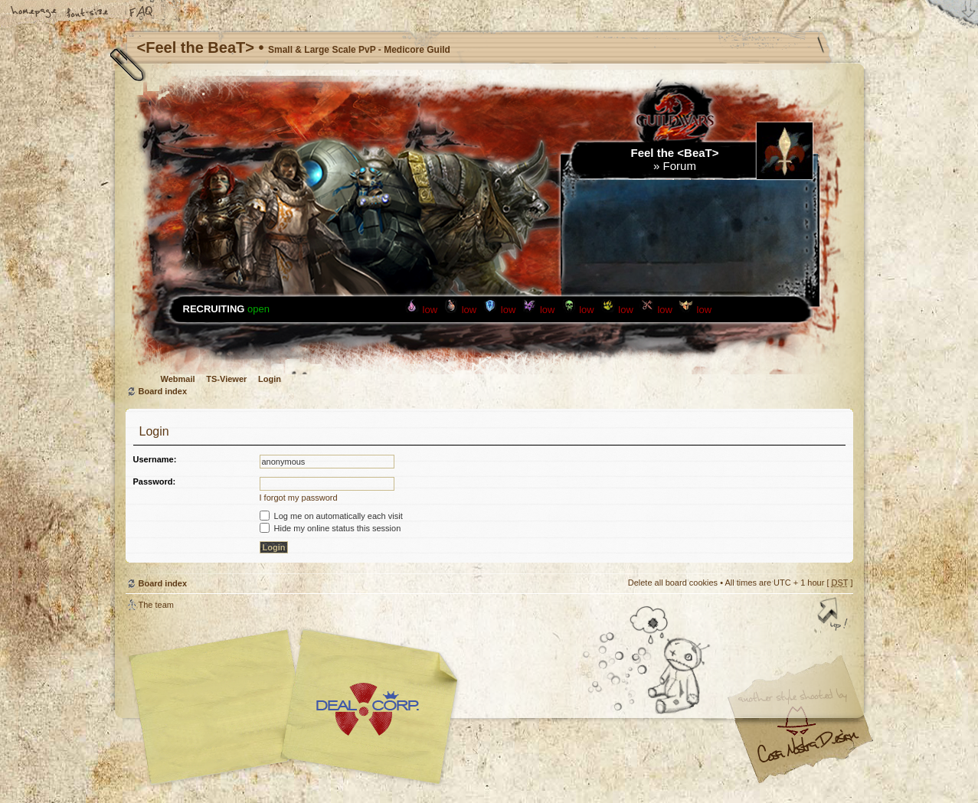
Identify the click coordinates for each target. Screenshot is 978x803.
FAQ (141, 13)
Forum (679, 165)
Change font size (88, 13)
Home (34, 13)
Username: (155, 459)
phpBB (298, 707)
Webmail (178, 379)
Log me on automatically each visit (331, 516)
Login (269, 379)
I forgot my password (299, 497)
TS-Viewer (226, 379)
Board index (163, 391)
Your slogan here (366, 709)
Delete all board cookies (673, 582)
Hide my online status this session (330, 528)
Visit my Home (807, 752)
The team (156, 604)
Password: (154, 481)
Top (834, 615)
